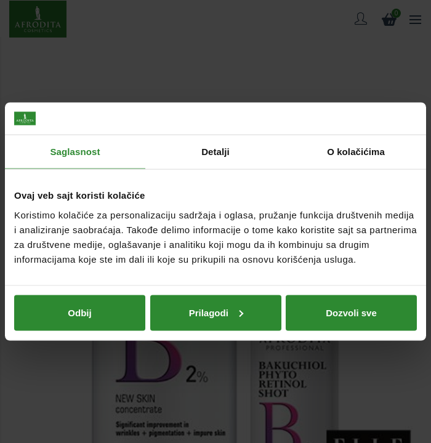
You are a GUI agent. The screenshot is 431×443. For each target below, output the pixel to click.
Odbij (79, 312)
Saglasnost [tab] (75, 151)
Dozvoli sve (351, 312)
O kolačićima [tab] (356, 151)
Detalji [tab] (215, 151)
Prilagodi (216, 312)
